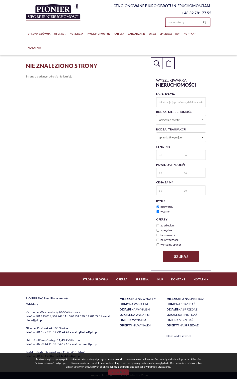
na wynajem (138, 299)
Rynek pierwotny (98, 33)
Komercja (76, 33)
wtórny (163, 211)
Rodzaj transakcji (171, 129)
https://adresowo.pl (179, 336)
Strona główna (39, 33)
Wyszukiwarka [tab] (157, 63)
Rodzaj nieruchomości (174, 112)
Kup (177, 33)
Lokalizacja (165, 94)
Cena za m (164, 182)
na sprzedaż (185, 299)
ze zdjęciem (166, 225)
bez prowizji (166, 235)
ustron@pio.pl (87, 344)
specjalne (164, 230)
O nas (152, 33)
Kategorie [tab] (169, 63)
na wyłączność (167, 239)
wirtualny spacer (169, 244)
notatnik (34, 47)
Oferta (121, 279)
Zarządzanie (136, 33)
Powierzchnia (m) (170, 164)
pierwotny (165, 206)
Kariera (119, 33)
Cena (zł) (163, 147)
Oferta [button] (60, 33)
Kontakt (190, 33)
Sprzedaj (166, 33)
